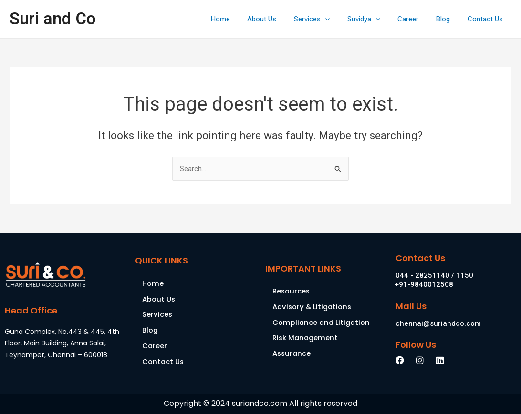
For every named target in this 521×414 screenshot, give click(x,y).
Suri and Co (53, 19)
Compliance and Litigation (322, 323)
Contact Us (486, 19)
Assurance (292, 354)
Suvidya (374, 19)
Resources (291, 291)
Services (326, 19)
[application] (339, 19)
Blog (448, 19)
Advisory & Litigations (313, 307)
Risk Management (306, 338)
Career (416, 19)
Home (240, 19)
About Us (279, 19)
